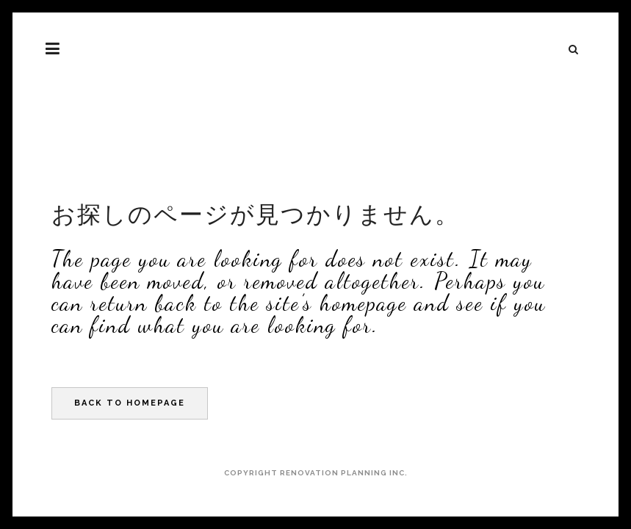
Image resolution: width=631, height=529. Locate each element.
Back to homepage (129, 403)
